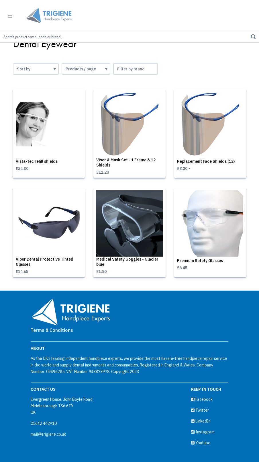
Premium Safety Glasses (200, 260)
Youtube (200, 442)
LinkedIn (201, 421)
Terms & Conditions (52, 330)
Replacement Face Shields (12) (206, 161)
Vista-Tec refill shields (37, 161)
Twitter (200, 410)
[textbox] (135, 69)
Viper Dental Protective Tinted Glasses (44, 262)
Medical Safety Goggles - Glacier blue (127, 262)
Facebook (202, 399)
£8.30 (182, 168)
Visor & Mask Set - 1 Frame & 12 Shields (126, 162)
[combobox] (135, 69)
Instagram (203, 432)
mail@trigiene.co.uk (48, 434)
